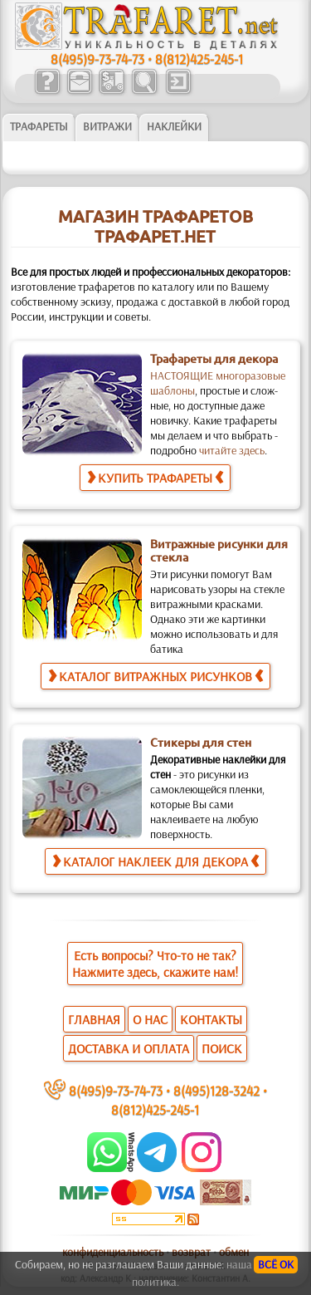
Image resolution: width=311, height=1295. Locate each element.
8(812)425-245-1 (199, 58)
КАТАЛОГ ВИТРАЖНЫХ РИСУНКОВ (155, 676)
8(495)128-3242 (216, 1090)
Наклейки (174, 126)
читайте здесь (232, 450)
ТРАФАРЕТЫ (39, 126)
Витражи (107, 126)
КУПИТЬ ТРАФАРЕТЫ (155, 477)
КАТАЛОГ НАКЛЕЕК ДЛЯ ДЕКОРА (155, 861)
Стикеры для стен (200, 742)
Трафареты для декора (214, 358)
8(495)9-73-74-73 (97, 58)
